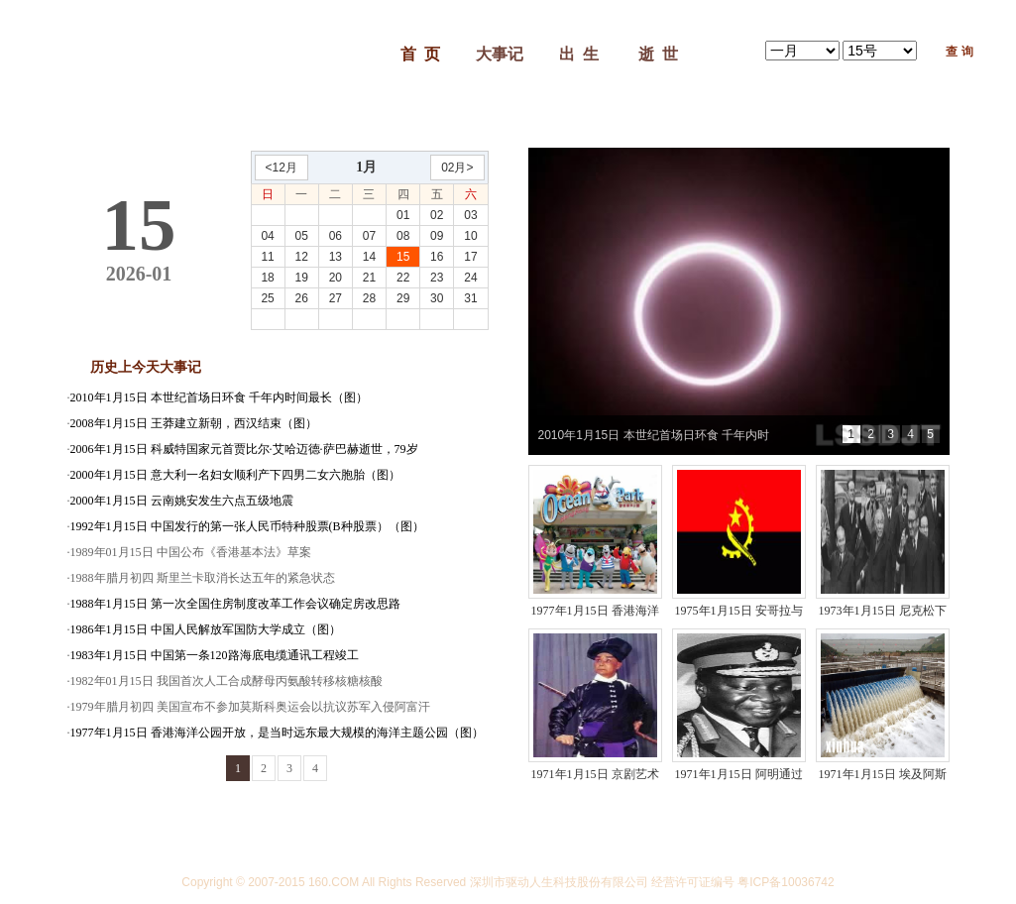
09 (436, 236)
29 (402, 298)
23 (436, 277)
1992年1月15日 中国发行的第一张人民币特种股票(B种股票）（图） (247, 526)
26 (301, 298)
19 (301, 277)
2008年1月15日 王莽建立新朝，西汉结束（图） (193, 423)
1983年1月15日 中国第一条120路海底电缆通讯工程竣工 (214, 655)
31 (470, 298)
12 (301, 257)
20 (335, 277)
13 (335, 257)
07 (369, 236)
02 (436, 215)
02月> (457, 167)
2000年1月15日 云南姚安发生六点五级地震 (181, 501)
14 (369, 257)
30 (436, 298)
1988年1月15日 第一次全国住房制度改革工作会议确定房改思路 (235, 604)
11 (267, 257)
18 (267, 277)
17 (470, 257)
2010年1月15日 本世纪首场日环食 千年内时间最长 (653, 441)
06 (335, 236)
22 (402, 277)
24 (470, 277)
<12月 (281, 167)
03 (470, 215)
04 (267, 236)
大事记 (499, 54)
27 (335, 298)
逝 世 (658, 54)
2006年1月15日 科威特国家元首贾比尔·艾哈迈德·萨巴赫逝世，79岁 (244, 449)
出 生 (579, 54)
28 (369, 298)
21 (369, 277)
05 (301, 236)
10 (470, 236)
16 (436, 257)
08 (402, 236)
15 (402, 257)
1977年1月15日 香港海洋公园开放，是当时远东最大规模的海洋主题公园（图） (277, 732)
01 (402, 215)
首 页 (420, 54)
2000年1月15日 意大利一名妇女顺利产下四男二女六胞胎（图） (235, 475)
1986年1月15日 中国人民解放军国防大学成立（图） (205, 629)
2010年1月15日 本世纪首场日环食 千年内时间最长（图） (219, 397)
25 (267, 298)
